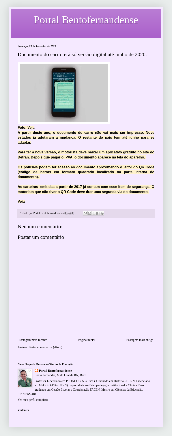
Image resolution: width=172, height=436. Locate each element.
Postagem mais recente (33, 340)
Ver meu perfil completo (33, 399)
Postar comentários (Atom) (45, 347)
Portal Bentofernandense (55, 370)
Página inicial (86, 340)
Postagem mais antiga (139, 340)
